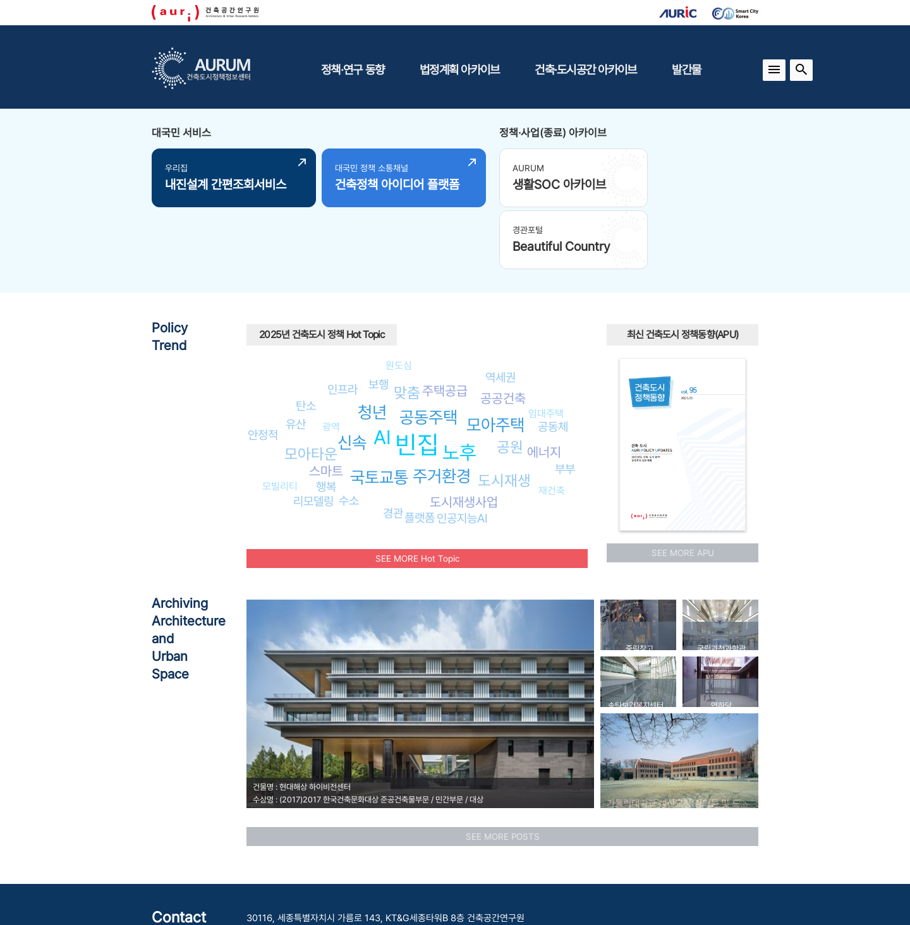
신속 (352, 375)
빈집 (417, 377)
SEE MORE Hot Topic (417, 492)
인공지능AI (462, 451)
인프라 (342, 322)
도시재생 (504, 413)
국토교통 (379, 410)
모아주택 (495, 357)
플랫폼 (419, 450)
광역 (331, 360)
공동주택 (428, 350)
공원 (510, 379)
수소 (349, 433)
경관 (393, 446)
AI (382, 370)
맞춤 (407, 326)
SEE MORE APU (683, 486)
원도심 (398, 299)
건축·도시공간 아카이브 (585, 69)
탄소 (306, 339)
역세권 (500, 310)
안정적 (263, 368)
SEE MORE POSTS (503, 770)
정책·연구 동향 (352, 69)
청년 (372, 345)
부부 (565, 402)
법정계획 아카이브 (459, 69)
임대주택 (546, 347)
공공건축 (503, 331)
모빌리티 (280, 419)
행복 (326, 419)
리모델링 (313, 434)
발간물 (686, 69)
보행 (378, 317)
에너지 (544, 385)
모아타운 (310, 387)
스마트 (326, 404)
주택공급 (445, 324)
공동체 (553, 359)
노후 (459, 385)
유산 (296, 357)
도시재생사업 (464, 435)
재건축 (551, 424)
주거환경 (442, 409)
